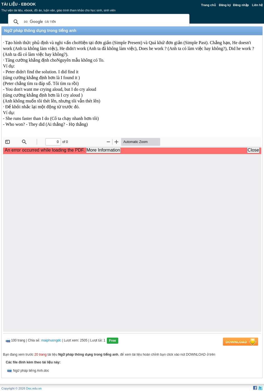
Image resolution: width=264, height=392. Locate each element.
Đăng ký (225, 5)
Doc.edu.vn (34, 388)
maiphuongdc (51, 340)
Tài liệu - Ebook (18, 4)
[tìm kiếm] (98, 22)
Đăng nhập (241, 5)
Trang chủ (208, 5)
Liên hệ (257, 5)
